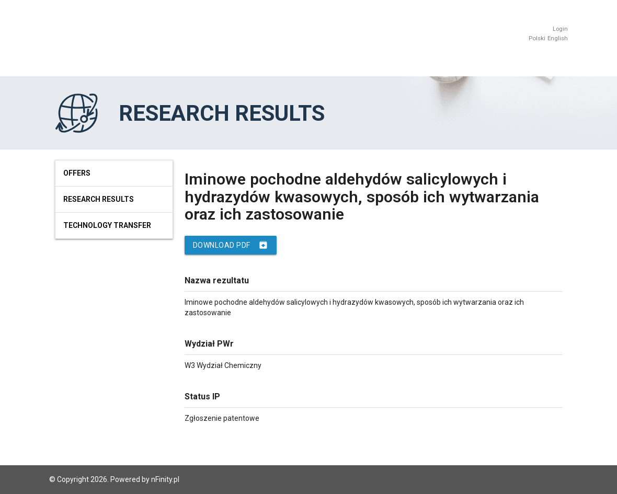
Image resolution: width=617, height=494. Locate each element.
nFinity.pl (165, 479)
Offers (76, 173)
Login (560, 29)
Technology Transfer (107, 225)
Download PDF (230, 245)
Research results (98, 199)
